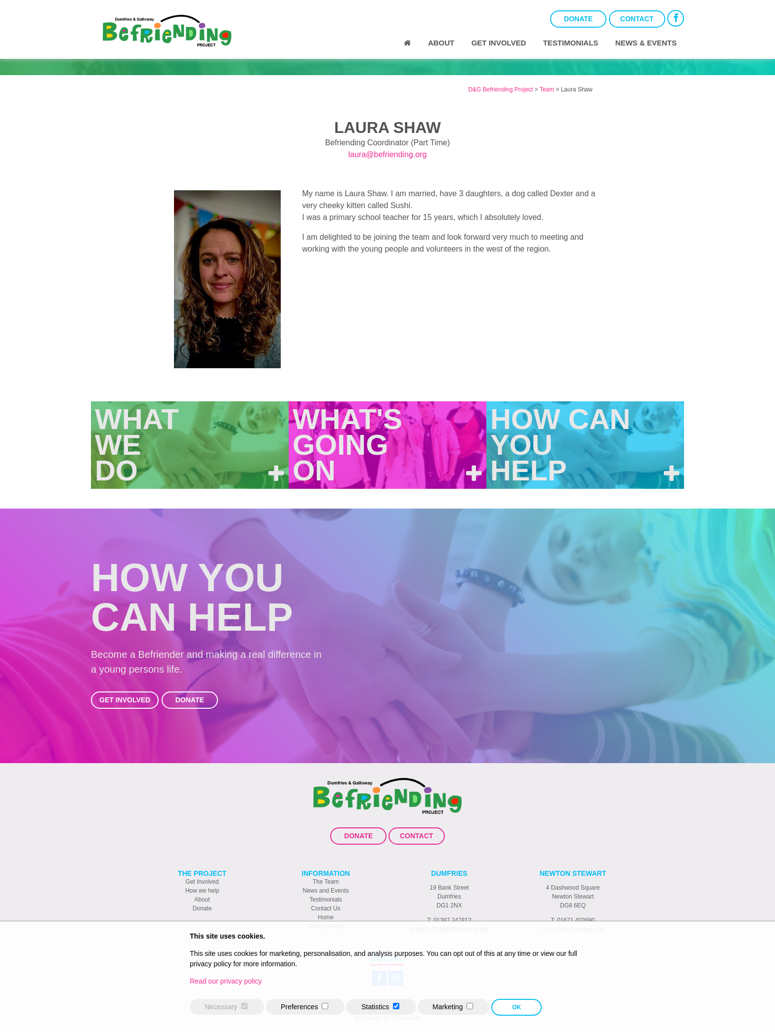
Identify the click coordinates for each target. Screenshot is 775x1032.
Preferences (299, 1007)
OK (516, 1007)
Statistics (375, 1007)
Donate (578, 19)
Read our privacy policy (226, 981)
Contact (636, 19)
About (441, 43)
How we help (202, 890)
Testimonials (571, 43)
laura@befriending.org (387, 154)
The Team (325, 881)
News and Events (325, 890)
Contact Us (325, 908)
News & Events (646, 43)
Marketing (447, 1007)
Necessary (221, 1007)
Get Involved (499, 43)
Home (326, 917)
